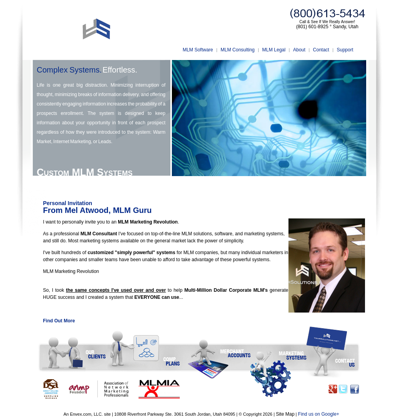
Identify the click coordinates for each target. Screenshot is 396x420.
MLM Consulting (238, 50)
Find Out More (59, 321)
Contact (321, 50)
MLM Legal (273, 50)
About (299, 50)
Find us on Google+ (318, 414)
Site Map (285, 414)
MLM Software (197, 50)
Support (345, 50)
